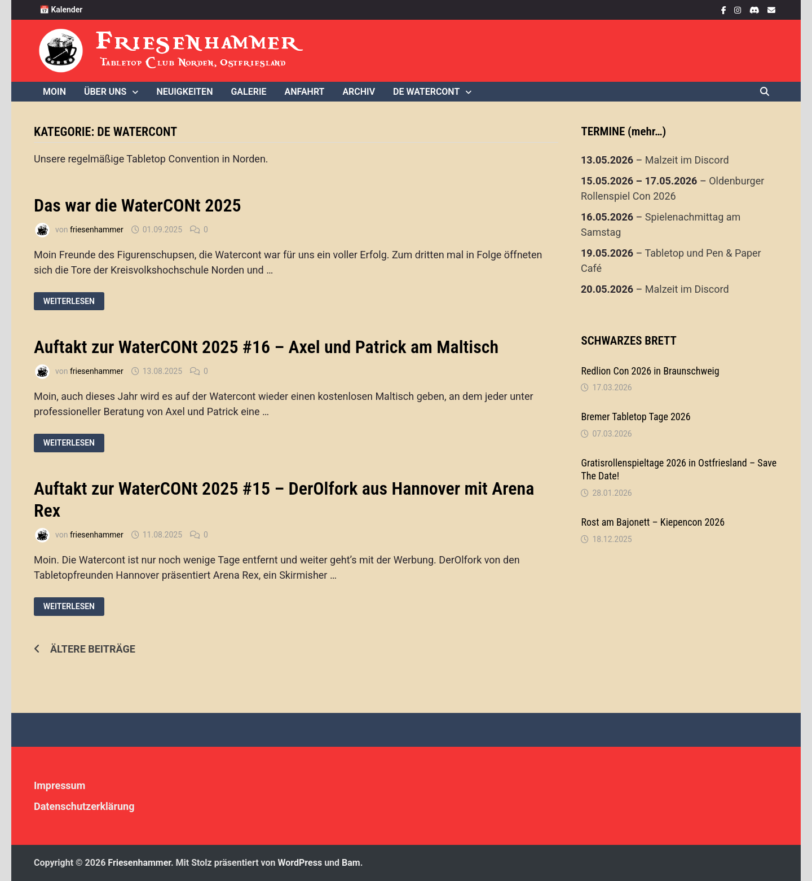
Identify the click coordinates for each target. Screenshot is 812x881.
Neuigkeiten (184, 91)
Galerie (248, 91)
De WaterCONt (426, 91)
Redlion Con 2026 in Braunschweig (650, 371)
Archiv (358, 91)
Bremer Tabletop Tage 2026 (635, 416)
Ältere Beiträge (92, 649)
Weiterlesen (69, 301)
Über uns (105, 91)
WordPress (300, 862)
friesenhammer (96, 229)
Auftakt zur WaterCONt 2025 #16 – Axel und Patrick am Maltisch (266, 347)
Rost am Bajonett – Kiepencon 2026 (653, 522)
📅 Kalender (60, 9)
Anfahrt (305, 91)
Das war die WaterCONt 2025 (137, 205)
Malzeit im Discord (687, 160)
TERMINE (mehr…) (623, 131)
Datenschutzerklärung (84, 806)
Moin (54, 91)
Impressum (59, 785)
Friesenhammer (198, 41)
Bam (351, 862)
